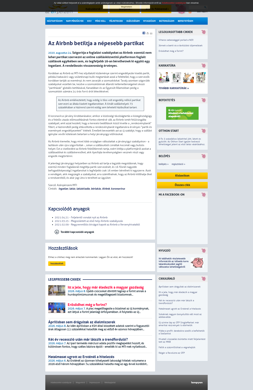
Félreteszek (116, 21)
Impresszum (94, 382)
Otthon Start (169, 131)
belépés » (164, 164)
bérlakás (96, 188)
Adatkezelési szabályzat (61, 382)
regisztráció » (178, 164)
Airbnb (106, 188)
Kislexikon (182, 175)
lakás (72, 188)
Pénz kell (100, 21)
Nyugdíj (164, 250)
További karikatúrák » (174, 88)
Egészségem (133, 21)
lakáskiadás (83, 188)
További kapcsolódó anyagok (77, 232)
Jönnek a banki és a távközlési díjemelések (180, 45)
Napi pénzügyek (75, 21)
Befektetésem (185, 21)
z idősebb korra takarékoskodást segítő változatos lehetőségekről (173, 264)
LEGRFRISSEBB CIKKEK (64, 279)
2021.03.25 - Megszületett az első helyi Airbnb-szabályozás (89, 221)
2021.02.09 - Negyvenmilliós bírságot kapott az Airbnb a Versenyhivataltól (97, 224)
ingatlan (63, 188)
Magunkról (80, 382)
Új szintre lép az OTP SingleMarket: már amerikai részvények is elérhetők (179, 324)
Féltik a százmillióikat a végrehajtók (177, 347)
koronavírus (118, 188)
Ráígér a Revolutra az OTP (172, 353)
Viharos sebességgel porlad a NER (176, 40)
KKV (89, 21)
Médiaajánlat (109, 382)
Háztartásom (55, 21)
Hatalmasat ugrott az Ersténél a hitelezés (180, 308)
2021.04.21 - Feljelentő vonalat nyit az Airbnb (81, 217)
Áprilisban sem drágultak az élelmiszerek (180, 286)
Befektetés (167, 100)
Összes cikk (182, 185)
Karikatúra (167, 65)
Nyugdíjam (149, 21)
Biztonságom (166, 21)
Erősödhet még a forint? (171, 51)
